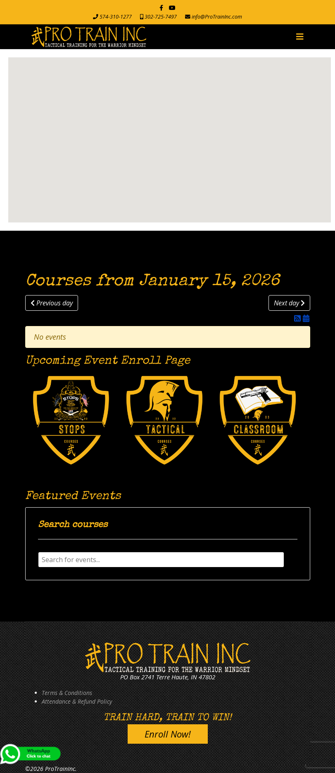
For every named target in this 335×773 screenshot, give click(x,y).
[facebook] (161, 8)
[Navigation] (300, 36)
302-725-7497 (161, 16)
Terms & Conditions (67, 693)
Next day (289, 302)
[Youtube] (172, 8)
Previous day (52, 302)
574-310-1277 (116, 16)
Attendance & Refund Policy (77, 701)
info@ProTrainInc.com (217, 16)
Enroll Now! (168, 734)
